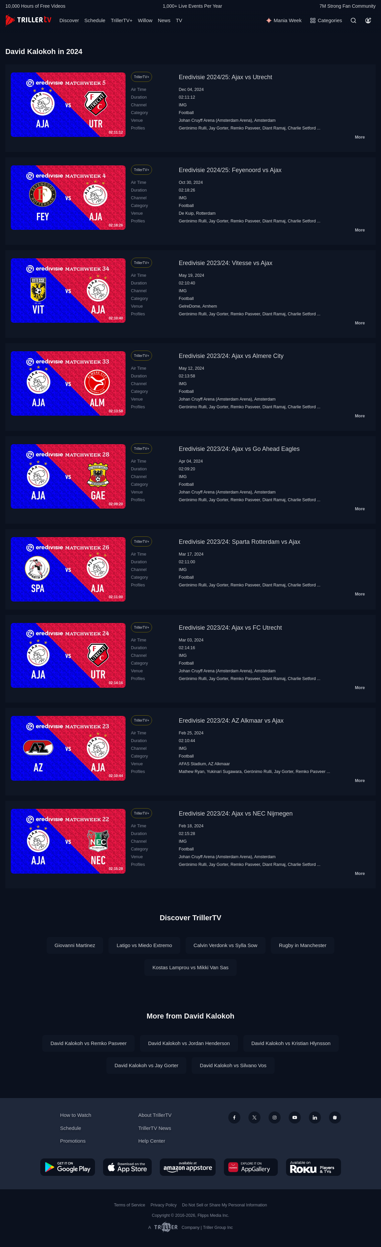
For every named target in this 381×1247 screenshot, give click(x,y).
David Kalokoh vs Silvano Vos (233, 1065)
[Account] (368, 20)
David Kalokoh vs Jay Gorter (146, 1065)
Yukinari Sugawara (224, 771)
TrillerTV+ (122, 20)
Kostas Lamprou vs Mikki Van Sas (190, 967)
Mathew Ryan (191, 771)
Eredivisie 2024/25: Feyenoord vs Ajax (230, 170)
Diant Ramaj (274, 128)
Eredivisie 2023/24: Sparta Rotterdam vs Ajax (239, 541)
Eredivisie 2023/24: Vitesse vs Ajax (226, 263)
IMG (183, 105)
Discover (69, 20)
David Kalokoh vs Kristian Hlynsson (291, 1043)
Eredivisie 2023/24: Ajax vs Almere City (231, 356)
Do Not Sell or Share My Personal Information (224, 1205)
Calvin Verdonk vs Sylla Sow (225, 945)
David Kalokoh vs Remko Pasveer (88, 1043)
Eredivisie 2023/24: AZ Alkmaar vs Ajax (231, 720)
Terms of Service (129, 1205)
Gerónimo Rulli (193, 128)
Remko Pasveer (245, 128)
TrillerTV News (154, 1128)
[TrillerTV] (28, 20)
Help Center (151, 1141)
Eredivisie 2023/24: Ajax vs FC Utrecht (230, 627)
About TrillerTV (155, 1115)
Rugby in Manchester (303, 945)
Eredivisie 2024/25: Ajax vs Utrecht (225, 77)
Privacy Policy (163, 1205)
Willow (145, 20)
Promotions (73, 1141)
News (164, 20)
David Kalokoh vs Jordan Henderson (189, 1043)
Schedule (94, 20)
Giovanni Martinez (75, 945)
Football (186, 112)
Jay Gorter (218, 128)
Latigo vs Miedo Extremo (144, 945)
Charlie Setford (302, 128)
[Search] (353, 20)
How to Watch (75, 1115)
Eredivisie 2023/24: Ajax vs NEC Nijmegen (236, 813)
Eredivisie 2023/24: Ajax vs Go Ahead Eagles (239, 449)
